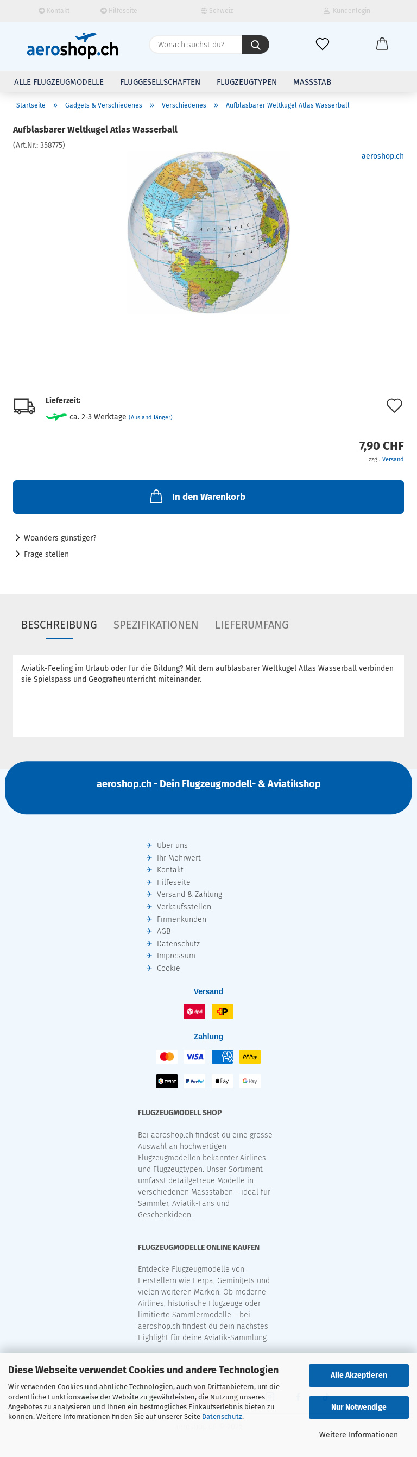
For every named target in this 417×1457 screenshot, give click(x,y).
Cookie (168, 968)
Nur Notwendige (359, 1407)
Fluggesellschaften (160, 82)
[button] (382, 44)
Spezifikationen (156, 624)
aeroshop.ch (383, 156)
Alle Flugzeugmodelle (59, 82)
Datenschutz (222, 1416)
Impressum (176, 955)
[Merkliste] (322, 44)
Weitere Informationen (358, 1435)
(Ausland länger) (151, 417)
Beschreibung (59, 624)
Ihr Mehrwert (179, 858)
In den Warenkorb (196, 496)
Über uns (172, 845)
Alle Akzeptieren (359, 1375)
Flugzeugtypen (247, 82)
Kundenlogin (347, 11)
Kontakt (54, 11)
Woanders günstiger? (60, 538)
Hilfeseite (118, 11)
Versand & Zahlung (189, 894)
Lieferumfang (252, 624)
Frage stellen (46, 554)
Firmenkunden (181, 919)
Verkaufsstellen (184, 907)
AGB (163, 931)
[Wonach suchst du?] (255, 44)
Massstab (312, 82)
